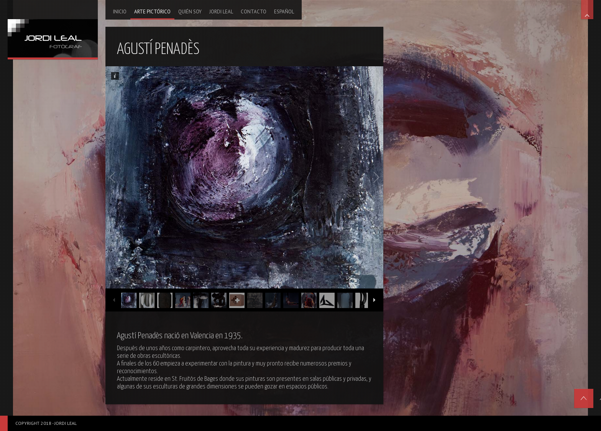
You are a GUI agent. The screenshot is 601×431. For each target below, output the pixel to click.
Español (284, 11)
